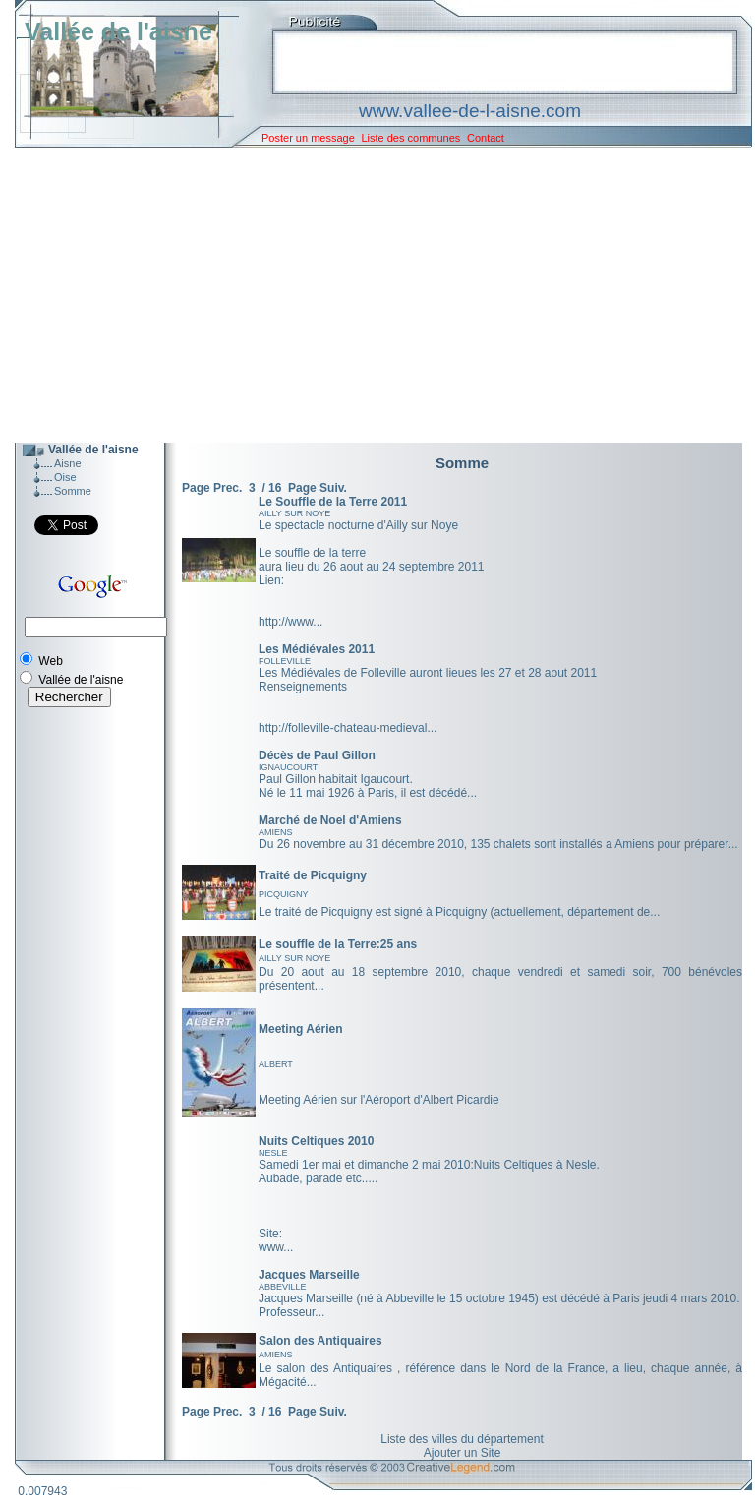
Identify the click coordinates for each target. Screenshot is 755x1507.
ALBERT (276, 1064)
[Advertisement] (369, 295)
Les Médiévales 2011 (317, 649)
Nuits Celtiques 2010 (316, 1141)
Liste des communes (410, 138)
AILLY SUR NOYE (294, 513)
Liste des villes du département (461, 1439)
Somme (72, 491)
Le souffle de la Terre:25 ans (338, 944)
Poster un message (308, 138)
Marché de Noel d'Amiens (330, 820)
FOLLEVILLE (285, 661)
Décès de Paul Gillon (317, 755)
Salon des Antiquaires (320, 1341)
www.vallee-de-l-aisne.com (470, 110)
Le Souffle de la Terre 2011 (333, 502)
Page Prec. (212, 488)
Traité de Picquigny (313, 875)
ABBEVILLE (283, 1287)
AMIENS (276, 832)
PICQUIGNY (284, 894)
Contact (485, 138)
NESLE (273, 1153)
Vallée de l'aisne (118, 31)
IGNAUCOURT (288, 767)
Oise (65, 477)
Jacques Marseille (309, 1275)
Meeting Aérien (301, 1029)
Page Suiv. (317, 488)
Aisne (68, 463)
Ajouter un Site (462, 1453)
